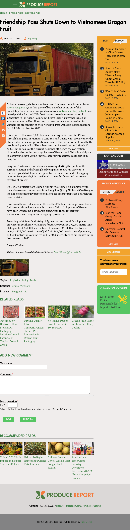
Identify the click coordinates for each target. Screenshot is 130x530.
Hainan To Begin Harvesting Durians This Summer (35, 460)
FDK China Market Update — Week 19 (116, 93)
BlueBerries (111, 207)
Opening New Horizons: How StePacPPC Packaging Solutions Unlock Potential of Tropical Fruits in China (9, 333)
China (15, 286)
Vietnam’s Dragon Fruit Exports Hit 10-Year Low (58, 324)
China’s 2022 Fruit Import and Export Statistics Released (10, 460)
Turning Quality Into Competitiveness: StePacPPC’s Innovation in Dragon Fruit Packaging (34, 331)
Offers (106, 192)
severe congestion (17, 107)
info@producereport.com (68, 505)
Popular (119, 41)
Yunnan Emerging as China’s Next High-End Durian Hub (115, 54)
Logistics (15, 280)
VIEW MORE (113, 149)
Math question (9, 401)
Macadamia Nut (114, 223)
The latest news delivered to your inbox (113, 262)
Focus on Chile (113, 156)
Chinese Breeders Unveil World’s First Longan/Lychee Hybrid (59, 462)
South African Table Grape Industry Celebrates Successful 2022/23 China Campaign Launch (82, 467)
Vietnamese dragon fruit (72, 111)
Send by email (3, 135)
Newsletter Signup (92, 505)
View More (113, 244)
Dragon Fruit (19, 291)
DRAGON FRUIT (114, 235)
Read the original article (67, 252)
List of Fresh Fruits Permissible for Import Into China (110, 302)
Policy (25, 280)
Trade (33, 280)
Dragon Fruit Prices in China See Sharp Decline (83, 324)
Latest (106, 41)
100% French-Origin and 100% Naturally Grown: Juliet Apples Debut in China (115, 111)
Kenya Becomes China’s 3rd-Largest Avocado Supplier (114, 132)
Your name (6, 363)
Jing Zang (32, 38)
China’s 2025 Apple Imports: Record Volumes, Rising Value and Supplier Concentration (113, 170)
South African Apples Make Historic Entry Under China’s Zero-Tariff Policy (115, 75)
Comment (6, 374)
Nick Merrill (86, 521)
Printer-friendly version (3, 130)
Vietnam (25, 286)
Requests (119, 192)
